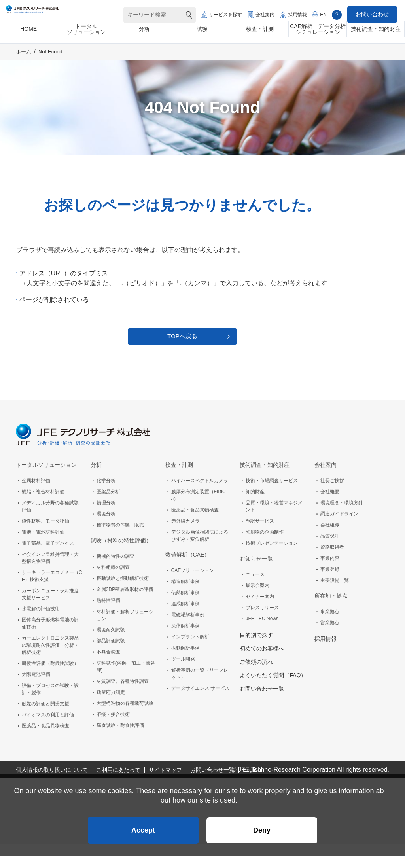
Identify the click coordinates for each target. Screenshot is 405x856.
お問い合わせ (372, 14)
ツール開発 (183, 671)
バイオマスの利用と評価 (48, 727)
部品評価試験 (111, 653)
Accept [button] (143, 827)
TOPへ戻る (183, 345)
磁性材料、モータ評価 (45, 533)
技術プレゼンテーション (272, 555)
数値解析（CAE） (187, 567)
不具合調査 (108, 664)
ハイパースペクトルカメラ (199, 493)
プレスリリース (262, 620)
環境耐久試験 (111, 642)
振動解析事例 (185, 660)
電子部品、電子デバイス (48, 555)
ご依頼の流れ (256, 674)
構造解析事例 (185, 594)
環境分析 (106, 526)
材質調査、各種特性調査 (123, 693)
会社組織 (329, 537)
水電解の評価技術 (41, 621)
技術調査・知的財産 (265, 477)
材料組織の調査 (113, 579)
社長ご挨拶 (332, 493)
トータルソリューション (46, 477)
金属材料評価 (36, 493)
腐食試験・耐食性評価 (120, 737)
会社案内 (264, 14)
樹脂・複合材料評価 (43, 504)
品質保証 (329, 548)
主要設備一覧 (334, 592)
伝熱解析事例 (185, 605)
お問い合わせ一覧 (262, 701)
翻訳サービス (260, 533)
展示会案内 (257, 597)
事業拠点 (329, 624)
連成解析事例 (185, 616)
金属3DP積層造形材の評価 (125, 601)
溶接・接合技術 (113, 726)
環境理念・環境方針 (341, 515)
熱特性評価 (108, 612)
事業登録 (329, 581)
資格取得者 (332, 559)
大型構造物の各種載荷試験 (125, 715)
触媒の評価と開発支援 (45, 716)
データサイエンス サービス (200, 700)
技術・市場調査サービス (272, 493)
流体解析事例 (185, 638)
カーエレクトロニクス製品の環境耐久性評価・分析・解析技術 (50, 657)
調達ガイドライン (339, 526)
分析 (96, 477)
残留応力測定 (111, 704)
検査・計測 (179, 477)
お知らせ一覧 (256, 571)
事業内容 (329, 570)
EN (323, 14)
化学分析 (106, 493)
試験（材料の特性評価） (121, 552)
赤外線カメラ (185, 533)
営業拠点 (329, 635)
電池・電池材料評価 (43, 544)
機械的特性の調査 (115, 568)
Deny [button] (262, 827)
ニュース (255, 586)
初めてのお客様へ (262, 660)
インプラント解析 (190, 649)
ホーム (23, 58)
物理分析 (106, 515)
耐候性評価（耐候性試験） (50, 675)
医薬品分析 (108, 504)
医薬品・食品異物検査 (45, 738)
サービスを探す (225, 14)
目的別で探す (256, 647)
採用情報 (297, 14)
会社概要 (329, 504)
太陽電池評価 (36, 686)
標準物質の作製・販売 (120, 537)
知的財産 (255, 504)
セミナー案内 (260, 609)
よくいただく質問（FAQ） (273, 687)
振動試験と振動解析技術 (123, 590)
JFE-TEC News (262, 631)
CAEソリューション (192, 582)
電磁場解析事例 (187, 627)
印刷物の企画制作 (265, 544)
